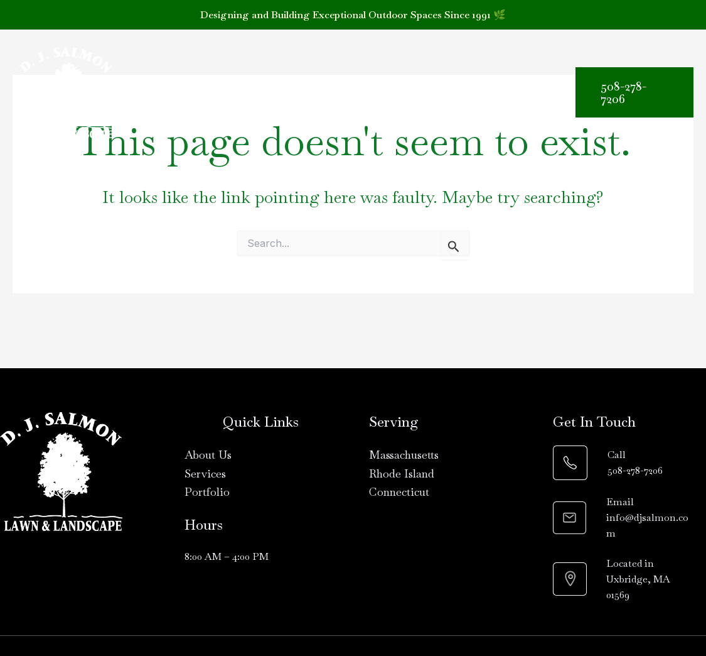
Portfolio (363, 83)
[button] (311, 84)
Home (152, 83)
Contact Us (166, 101)
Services (289, 84)
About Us (214, 83)
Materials (440, 84)
